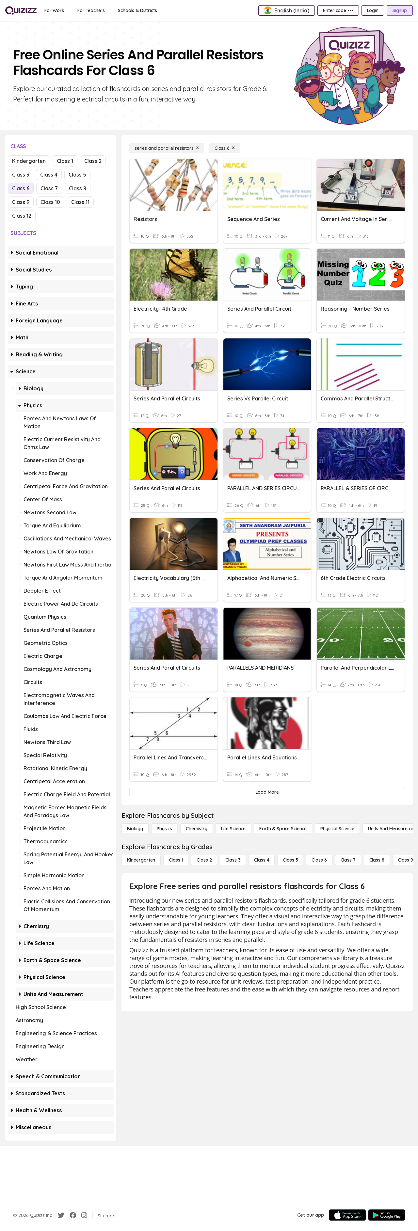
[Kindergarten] (141, 860)
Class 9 (20, 202)
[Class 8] (377, 860)
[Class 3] (233, 860)
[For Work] (54, 10)
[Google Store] (386, 1215)
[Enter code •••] (338, 10)
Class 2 (93, 161)
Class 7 (49, 188)
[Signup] (400, 10)
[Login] (373, 10)
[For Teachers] (91, 10)
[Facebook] (73, 1215)
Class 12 (21, 215)
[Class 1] (175, 860)
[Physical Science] (337, 828)
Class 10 (50, 202)
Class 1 (65, 161)
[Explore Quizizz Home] (21, 10)
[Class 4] (262, 860)
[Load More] (267, 792)
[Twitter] (61, 1215)
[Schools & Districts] (137, 10)
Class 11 (80, 202)
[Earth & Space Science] (283, 828)
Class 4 (48, 174)
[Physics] (164, 828)
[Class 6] (224, 148)
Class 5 (77, 174)
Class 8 (77, 188)
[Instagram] (84, 1215)
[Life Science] (233, 828)
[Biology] (135, 828)
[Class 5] (290, 860)
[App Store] (347, 1215)
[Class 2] (204, 860)
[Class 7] (348, 860)
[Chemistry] (196, 828)
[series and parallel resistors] (166, 148)
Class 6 (20, 188)
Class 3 (20, 174)
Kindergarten (29, 161)
